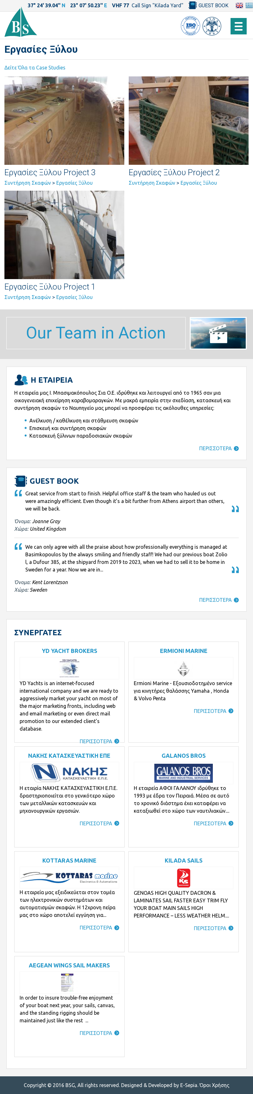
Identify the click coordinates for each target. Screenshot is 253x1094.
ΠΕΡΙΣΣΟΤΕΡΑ (215, 448)
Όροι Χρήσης (214, 1085)
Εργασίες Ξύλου (74, 183)
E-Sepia (188, 1085)
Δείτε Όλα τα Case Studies (34, 67)
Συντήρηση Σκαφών (27, 183)
